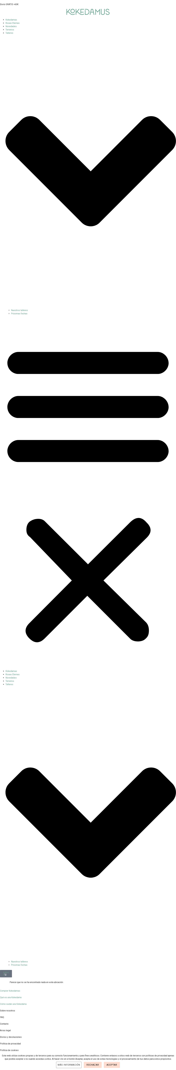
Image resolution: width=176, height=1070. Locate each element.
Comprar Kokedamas (10, 990)
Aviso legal (5, 1030)
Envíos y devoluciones (11, 1037)
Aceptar (112, 1065)
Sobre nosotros (7, 1010)
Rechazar (92, 1065)
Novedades (11, 26)
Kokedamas (11, 19)
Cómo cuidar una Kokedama (13, 1004)
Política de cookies (9, 1050)
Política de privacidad (10, 1043)
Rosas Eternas (13, 23)
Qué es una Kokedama (10, 997)
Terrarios (10, 29)
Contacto (4, 1024)
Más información (69, 1065)
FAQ (2, 1017)
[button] (88, 492)
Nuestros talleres (19, 310)
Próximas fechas (19, 313)
